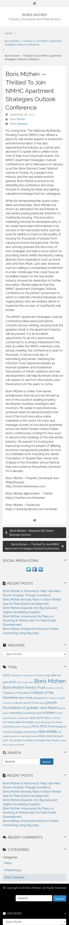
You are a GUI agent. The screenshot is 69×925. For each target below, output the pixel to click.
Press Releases (19, 123)
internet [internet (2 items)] (18, 703)
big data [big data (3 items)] (51, 675)
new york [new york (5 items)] (36, 718)
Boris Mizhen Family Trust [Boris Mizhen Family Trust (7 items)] (24, 687)
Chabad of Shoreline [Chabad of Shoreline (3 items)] (16, 693)
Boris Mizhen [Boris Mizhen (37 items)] (50, 681)
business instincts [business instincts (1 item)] (54, 688)
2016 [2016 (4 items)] (6, 675)
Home (8, 33)
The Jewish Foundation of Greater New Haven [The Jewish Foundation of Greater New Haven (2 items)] (34, 740)
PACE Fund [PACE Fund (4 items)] (47, 726)
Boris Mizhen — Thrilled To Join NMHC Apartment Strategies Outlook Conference (33, 42)
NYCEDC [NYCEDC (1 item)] (56, 718)
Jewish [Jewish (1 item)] (42, 703)
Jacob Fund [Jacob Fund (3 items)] (30, 702)
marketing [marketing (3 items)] (15, 713)
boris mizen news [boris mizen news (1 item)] (25, 682)
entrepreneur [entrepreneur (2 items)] (40, 698)
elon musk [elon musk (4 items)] (26, 697)
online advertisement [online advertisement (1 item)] (44, 722)
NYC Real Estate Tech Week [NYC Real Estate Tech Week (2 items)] (18, 722)
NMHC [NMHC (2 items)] (48, 718)
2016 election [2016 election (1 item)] (16, 675)
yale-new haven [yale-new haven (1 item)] (17, 745)
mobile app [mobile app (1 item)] (22, 718)
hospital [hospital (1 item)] (61, 698)
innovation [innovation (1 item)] (8, 703)
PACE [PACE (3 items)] (35, 726)
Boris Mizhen (17, 119)
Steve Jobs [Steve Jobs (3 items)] (45, 736)
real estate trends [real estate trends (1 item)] (29, 736)
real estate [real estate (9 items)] (47, 731)
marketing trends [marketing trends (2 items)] (32, 713)
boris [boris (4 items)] (12, 682)
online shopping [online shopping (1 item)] (23, 727)
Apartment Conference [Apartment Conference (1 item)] (34, 675)
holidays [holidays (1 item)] (52, 698)
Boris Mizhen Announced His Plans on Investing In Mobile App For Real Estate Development (29, 621)
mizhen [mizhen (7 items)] (49, 713)
